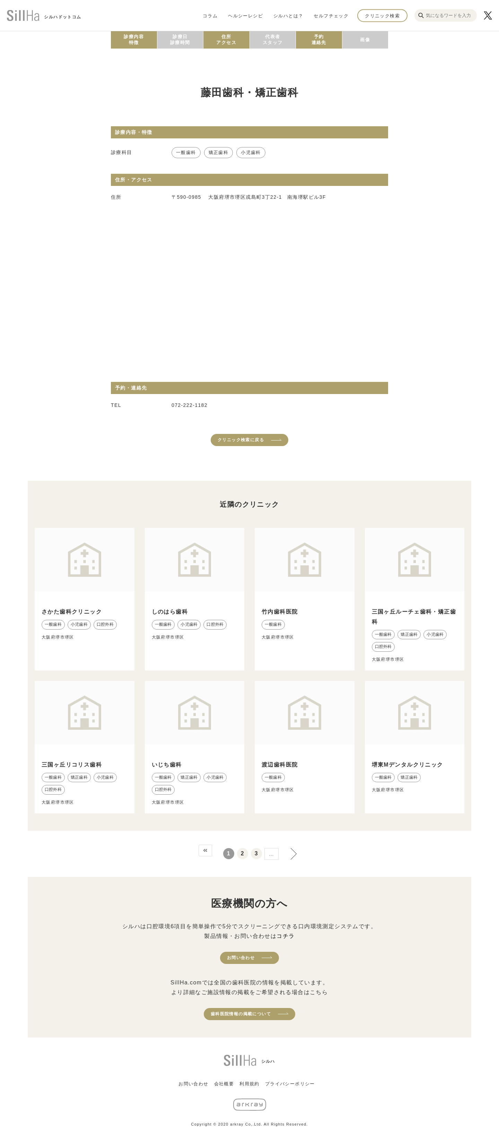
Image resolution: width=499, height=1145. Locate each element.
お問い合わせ (241, 957)
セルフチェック (331, 15)
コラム (210, 15)
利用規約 (249, 1083)
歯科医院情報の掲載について (241, 1013)
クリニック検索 (382, 15)
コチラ (286, 936)
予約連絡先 (319, 39)
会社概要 (224, 1083)
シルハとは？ (288, 15)
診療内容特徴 (134, 39)
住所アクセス (226, 39)
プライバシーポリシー (290, 1083)
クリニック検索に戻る (241, 439)
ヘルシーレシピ (245, 15)
